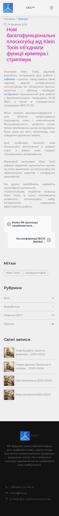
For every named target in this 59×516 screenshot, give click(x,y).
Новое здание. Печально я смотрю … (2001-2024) (33, 366)
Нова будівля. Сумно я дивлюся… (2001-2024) (30, 352)
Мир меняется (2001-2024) (33, 394)
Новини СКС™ (13, 315)
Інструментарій (35, 272)
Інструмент (11, 94)
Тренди (23, 18)
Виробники (12, 306)
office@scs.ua (16, 493)
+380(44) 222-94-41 (19, 487)
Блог (7, 298)
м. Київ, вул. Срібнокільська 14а (27, 499)
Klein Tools (13, 272)
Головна (9, 18)
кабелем (9, 79)
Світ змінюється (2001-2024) (34, 380)
